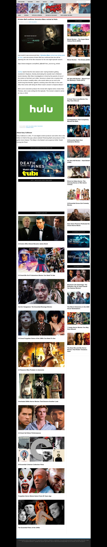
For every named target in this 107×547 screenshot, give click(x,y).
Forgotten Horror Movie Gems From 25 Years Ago (34, 496)
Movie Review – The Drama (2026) (78, 60)
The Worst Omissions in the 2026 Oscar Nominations (78, 307)
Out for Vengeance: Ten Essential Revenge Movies (35, 307)
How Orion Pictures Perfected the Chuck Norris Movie (78, 224)
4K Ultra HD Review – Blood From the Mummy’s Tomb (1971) (78, 79)
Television (40, 126)
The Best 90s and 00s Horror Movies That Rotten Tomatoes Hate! (77, 349)
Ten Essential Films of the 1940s (29, 527)
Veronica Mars (29, 127)
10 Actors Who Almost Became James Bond (33, 244)
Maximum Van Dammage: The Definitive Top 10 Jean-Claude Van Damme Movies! (77, 286)
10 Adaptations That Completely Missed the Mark (78, 120)
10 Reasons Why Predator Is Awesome (31, 370)
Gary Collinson (30, 126)
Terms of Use (57, 541)
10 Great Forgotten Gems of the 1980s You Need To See (36, 338)
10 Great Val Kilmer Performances (29, 433)
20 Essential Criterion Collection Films (31, 464)
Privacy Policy (64, 541)
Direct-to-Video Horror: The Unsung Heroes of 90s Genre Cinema (77, 182)
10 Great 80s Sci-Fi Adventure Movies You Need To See (36, 275)
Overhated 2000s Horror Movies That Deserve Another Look (38, 401)
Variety (20, 72)
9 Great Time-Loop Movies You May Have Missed (77, 100)
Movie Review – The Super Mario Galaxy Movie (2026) (78, 40)
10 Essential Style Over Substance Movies (75, 141)
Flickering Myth (53, 8)
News (35, 126)
